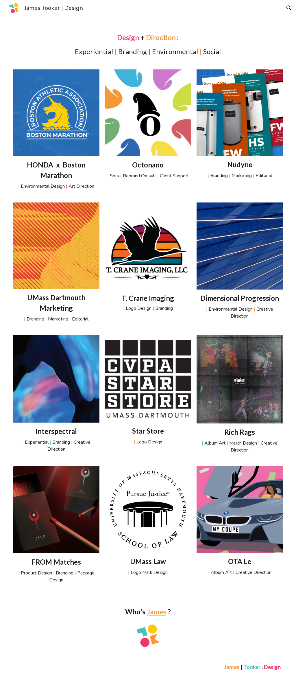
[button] (289, 8)
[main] (148, 44)
